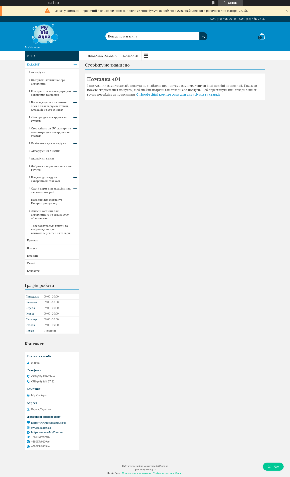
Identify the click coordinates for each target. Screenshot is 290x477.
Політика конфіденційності (168, 473)
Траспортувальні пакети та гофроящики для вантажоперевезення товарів (51, 229)
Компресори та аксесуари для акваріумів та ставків (51, 93)
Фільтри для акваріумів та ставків (49, 119)
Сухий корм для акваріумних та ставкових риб (51, 190)
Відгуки (32, 248)
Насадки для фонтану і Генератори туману (46, 201)
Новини (32, 255)
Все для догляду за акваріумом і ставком (45, 179)
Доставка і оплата (102, 55)
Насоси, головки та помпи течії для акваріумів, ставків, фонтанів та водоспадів (50, 105)
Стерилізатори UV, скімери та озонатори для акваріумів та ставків (51, 131)
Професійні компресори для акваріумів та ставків (179, 94)
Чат (273, 466)
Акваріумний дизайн (45, 151)
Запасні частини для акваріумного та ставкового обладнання (50, 214)
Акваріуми (38, 72)
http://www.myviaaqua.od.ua (48, 423)
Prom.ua (163, 465)
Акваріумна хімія (42, 158)
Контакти (130, 55)
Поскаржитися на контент (136, 473)
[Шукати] (203, 34)
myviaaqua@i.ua (41, 428)
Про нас (32, 240)
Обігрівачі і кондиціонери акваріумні (48, 81)
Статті (31, 263)
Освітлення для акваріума (48, 143)
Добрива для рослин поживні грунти (51, 167)
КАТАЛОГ (33, 64)
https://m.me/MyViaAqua (47, 432)
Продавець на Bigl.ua (145, 469)
